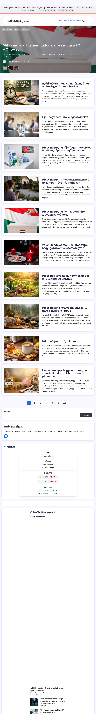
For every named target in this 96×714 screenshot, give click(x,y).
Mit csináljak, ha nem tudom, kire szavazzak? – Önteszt (41, 47)
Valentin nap (62, 21)
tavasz (78, 21)
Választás (71, 21)
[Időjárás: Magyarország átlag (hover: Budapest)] (56, 10)
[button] (83, 20)
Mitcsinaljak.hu (14, 61)
